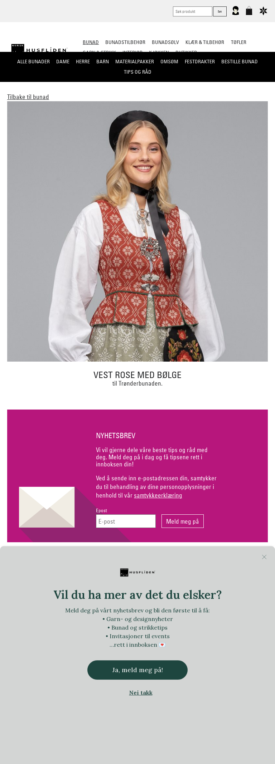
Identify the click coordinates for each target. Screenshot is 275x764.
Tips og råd (137, 72)
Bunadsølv (165, 42)
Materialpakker (134, 61)
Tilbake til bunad (28, 97)
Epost (101, 510)
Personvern (167, 560)
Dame (62, 61)
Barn (102, 61)
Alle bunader (33, 61)
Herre (83, 61)
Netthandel (108, 560)
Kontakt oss (48, 560)
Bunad (91, 42)
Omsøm (169, 61)
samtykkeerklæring (158, 495)
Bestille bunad (239, 61)
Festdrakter (200, 61)
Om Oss (226, 560)
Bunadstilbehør (125, 42)
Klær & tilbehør (204, 42)
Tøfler (238, 42)
